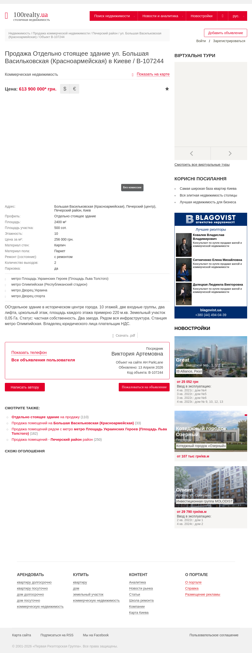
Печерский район (105, 33)
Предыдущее (192, 153)
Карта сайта (21, 635)
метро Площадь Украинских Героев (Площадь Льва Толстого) (59, 279)
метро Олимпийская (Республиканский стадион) (49, 284)
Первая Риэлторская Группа (57, 646)
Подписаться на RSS (56, 635)
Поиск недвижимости (112, 16)
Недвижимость (19, 33)
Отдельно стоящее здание (75, 216)
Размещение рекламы (202, 594)
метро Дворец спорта (28, 296)
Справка (191, 588)
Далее (229, 153)
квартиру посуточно (32, 588)
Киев (87, 210)
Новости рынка (141, 588)
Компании (137, 606)
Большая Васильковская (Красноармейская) (89, 206)
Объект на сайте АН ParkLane (139, 362)
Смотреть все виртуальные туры (202, 164)
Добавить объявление (225, 33)
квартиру (80, 582)
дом (76, 588)
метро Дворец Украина (29, 290)
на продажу (46, 417)
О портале (193, 582)
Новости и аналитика (160, 16)
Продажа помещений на (73, 423)
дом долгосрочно (30, 594)
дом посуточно (28, 600)
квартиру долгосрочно (34, 582)
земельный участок (88, 594)
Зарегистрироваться (229, 41)
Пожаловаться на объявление (144, 387)
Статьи (134, 594)
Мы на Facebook (96, 635)
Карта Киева (139, 613)
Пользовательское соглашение (213, 635)
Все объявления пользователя (43, 360)
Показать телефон (29, 352)
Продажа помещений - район (52, 439)
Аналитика (137, 582)
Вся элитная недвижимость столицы (208, 195)
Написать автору (25, 387)
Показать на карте (153, 74)
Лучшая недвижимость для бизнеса (208, 202)
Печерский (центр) (140, 206)
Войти (201, 41)
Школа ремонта (141, 600)
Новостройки (202, 16)
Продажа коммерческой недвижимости (61, 33)
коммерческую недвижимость (40, 606)
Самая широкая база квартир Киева (208, 188)
